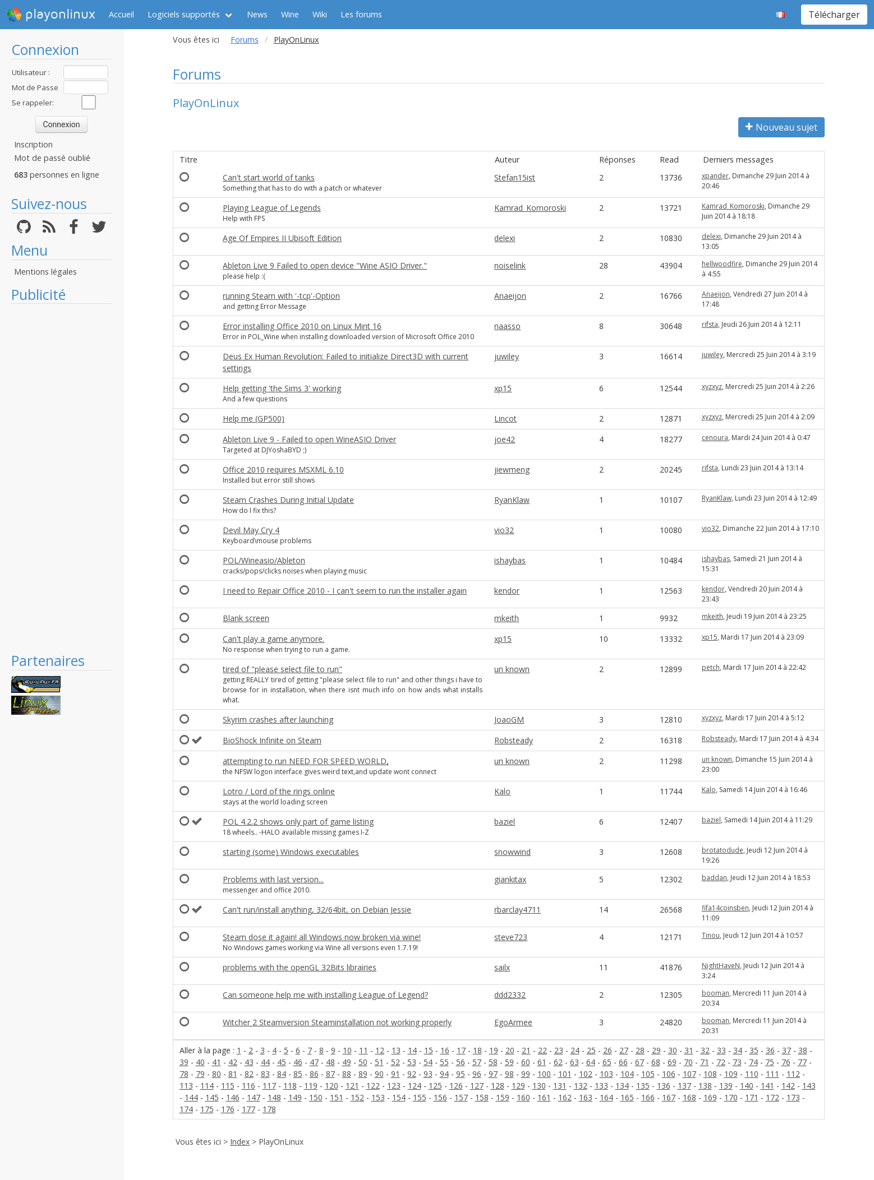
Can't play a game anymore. (273, 638)
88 (346, 1073)
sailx (502, 967)
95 (460, 1073)
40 (200, 1062)
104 (627, 1073)
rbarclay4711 (517, 909)
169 (710, 1097)
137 (684, 1085)
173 (793, 1097)
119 (311, 1085)
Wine (290, 14)
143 (809, 1085)
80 (216, 1073)
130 (539, 1085)
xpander (715, 176)
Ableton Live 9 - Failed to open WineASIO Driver (309, 439)
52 (395, 1062)
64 (590, 1062)
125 (435, 1085)
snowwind (512, 851)
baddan (714, 877)
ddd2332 (510, 994)
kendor (506, 590)
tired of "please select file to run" (282, 669)
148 (274, 1097)
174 (186, 1109)
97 (493, 1073)
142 (788, 1085)
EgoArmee (513, 1022)
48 (330, 1062)
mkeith (506, 618)
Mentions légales (45, 271)
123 (394, 1085)
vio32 (504, 530)
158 (482, 1097)
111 (772, 1073)
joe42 (504, 439)
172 (772, 1097)
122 (373, 1085)
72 (720, 1062)
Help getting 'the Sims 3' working (282, 388)
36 (770, 1050)
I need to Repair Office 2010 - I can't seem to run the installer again (345, 590)
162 (565, 1097)
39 (184, 1062)
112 (793, 1073)
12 (379, 1050)
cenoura (715, 437)
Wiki (319, 14)
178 (269, 1109)
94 (444, 1073)
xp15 (503, 388)
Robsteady (513, 740)
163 (585, 1097)
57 (476, 1062)
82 (249, 1073)
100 (544, 1073)
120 (331, 1085)
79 (200, 1073)
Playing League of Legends (272, 207)
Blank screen (246, 618)
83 (265, 1073)
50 (362, 1062)
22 (542, 1050)
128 (497, 1085)
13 (396, 1050)
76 (785, 1062)
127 (477, 1085)
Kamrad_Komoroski (530, 207)
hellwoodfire (722, 264)
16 (444, 1050)
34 (737, 1050)
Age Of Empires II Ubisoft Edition (282, 238)
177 (248, 1109)
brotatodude (722, 850)
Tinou (711, 935)
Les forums (361, 14)
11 (363, 1050)
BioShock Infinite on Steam (272, 740)
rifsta (710, 324)
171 (751, 1097)
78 (184, 1073)
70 (688, 1062)
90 (379, 1073)
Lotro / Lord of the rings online (279, 791)
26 (607, 1050)
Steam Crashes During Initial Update (288, 499)
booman (715, 993)
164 (606, 1097)
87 (330, 1073)
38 (802, 1050)
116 (248, 1085)
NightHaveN (721, 965)
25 (591, 1050)
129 (518, 1085)
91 (395, 1073)
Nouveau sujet (781, 127)
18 (477, 1050)
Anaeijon (510, 295)
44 (265, 1062)
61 (541, 1062)
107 (689, 1073)
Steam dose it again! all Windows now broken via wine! (322, 937)
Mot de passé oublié (52, 157)
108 (710, 1073)
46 (297, 1062)
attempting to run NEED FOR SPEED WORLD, (306, 761)
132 (580, 1085)
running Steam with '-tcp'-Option (281, 295)
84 (281, 1073)
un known (512, 669)
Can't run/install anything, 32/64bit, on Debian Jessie (317, 909)
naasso (507, 326)
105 (648, 1073)
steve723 (510, 937)
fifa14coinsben (725, 908)
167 (668, 1097)
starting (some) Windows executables (291, 851)
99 (525, 1073)
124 (414, 1085)
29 (656, 1050)
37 (786, 1050)
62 (558, 1062)
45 (281, 1062)
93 (428, 1073)
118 (290, 1085)
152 (357, 1097)
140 (746, 1085)
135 (643, 1085)
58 (493, 1062)
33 (721, 1050)
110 (751, 1073)
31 (688, 1050)
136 (663, 1085)
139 (726, 1085)
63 (574, 1062)
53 (411, 1062)
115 (227, 1085)
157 (461, 1097)
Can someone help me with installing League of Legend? (325, 994)
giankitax (510, 879)
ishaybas (510, 560)
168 (689, 1097)
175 (207, 1109)
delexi (504, 238)
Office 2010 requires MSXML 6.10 (283, 469)
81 (232, 1073)
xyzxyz (712, 386)
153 (378, 1097)
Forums (245, 39)
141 (767, 1085)
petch (711, 667)
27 (623, 1050)
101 (565, 1073)
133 (601, 1085)
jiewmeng (512, 469)
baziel (504, 821)
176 (227, 1109)
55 (444, 1062)
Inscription (33, 144)
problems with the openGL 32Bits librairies (299, 967)
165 (627, 1097)
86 (314, 1073)
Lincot (505, 418)
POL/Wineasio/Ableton (264, 560)
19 (493, 1050)
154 (399, 1097)
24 (575, 1050)
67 (639, 1062)
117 (269, 1085)
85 (297, 1073)
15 (428, 1050)
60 (525, 1062)
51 (379, 1062)
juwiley (506, 356)
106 (668, 1073)
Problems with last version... (273, 879)
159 (502, 1097)
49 (346, 1062)
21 (526, 1050)
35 (753, 1050)
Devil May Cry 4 (251, 530)
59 (509, 1062)
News (257, 14)
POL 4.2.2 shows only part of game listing (298, 821)
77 (802, 1062)
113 (186, 1085)
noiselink (510, 265)
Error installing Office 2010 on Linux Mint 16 (302, 326)
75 (769, 1062)
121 (352, 1085)
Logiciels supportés (184, 14)
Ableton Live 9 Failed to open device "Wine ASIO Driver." (325, 265)
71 (704, 1062)
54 (428, 1062)
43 (249, 1062)
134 (622, 1085)
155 (419, 1097)
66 (623, 1062)
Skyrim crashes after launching (278, 719)
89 (362, 1073)
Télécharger (834, 14)
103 (606, 1073)
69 (672, 1062)
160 (523, 1097)
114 (207, 1085)
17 (461, 1050)
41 (216, 1062)
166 (648, 1097)
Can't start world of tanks (269, 177)
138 (705, 1085)
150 (316, 1097)
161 (544, 1097)
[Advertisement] (61, 477)
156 (440, 1097)
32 (705, 1050)
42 (232, 1062)
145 (212, 1097)
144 (191, 1097)
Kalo (502, 791)
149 (295, 1097)
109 (731, 1073)
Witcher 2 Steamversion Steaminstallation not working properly (337, 1022)
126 (456, 1085)
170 (731, 1097)
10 (347, 1050)
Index (240, 1141)
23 (558, 1050)
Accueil (121, 14)
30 (672, 1050)
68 (655, 1062)
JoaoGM (509, 719)
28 (640, 1050)
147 (253, 1097)
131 (560, 1085)
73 (737, 1062)
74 (753, 1062)
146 (233, 1097)
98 (509, 1073)
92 (411, 1073)
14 (412, 1050)
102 (585, 1073)
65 (606, 1062)
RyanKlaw (512, 499)
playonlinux (51, 14)
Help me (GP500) (253, 418)
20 (509, 1050)
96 (476, 1073)
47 (314, 1062)
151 (336, 1097)
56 (460, 1062)
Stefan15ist (514, 177)
